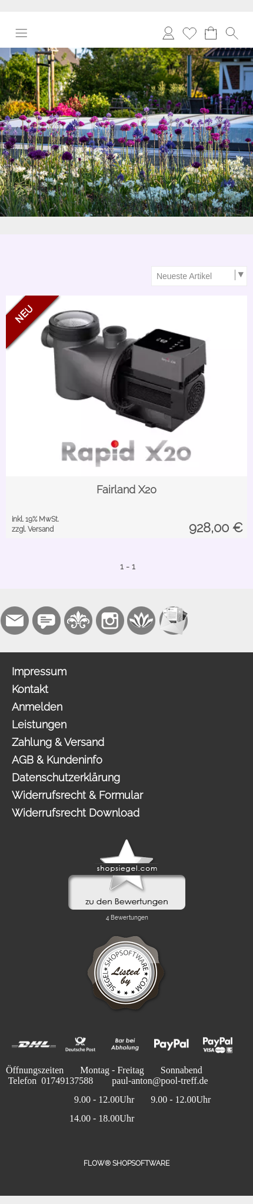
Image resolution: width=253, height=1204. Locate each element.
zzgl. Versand (33, 529)
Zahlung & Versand (58, 742)
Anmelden (37, 707)
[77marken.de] (46, 620)
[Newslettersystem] (173, 620)
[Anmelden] (168, 33)
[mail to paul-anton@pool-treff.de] (14, 620)
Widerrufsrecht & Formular (77, 795)
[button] (21, 33)
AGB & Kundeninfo (57, 760)
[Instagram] (110, 620)
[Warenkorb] (210, 33)
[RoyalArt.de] (78, 620)
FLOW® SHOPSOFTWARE (126, 1163)
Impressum (39, 671)
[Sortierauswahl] (199, 276)
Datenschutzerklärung (66, 777)
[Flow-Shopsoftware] (142, 620)
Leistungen (39, 724)
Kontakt (30, 689)
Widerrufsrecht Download (75, 813)
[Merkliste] (189, 33)
